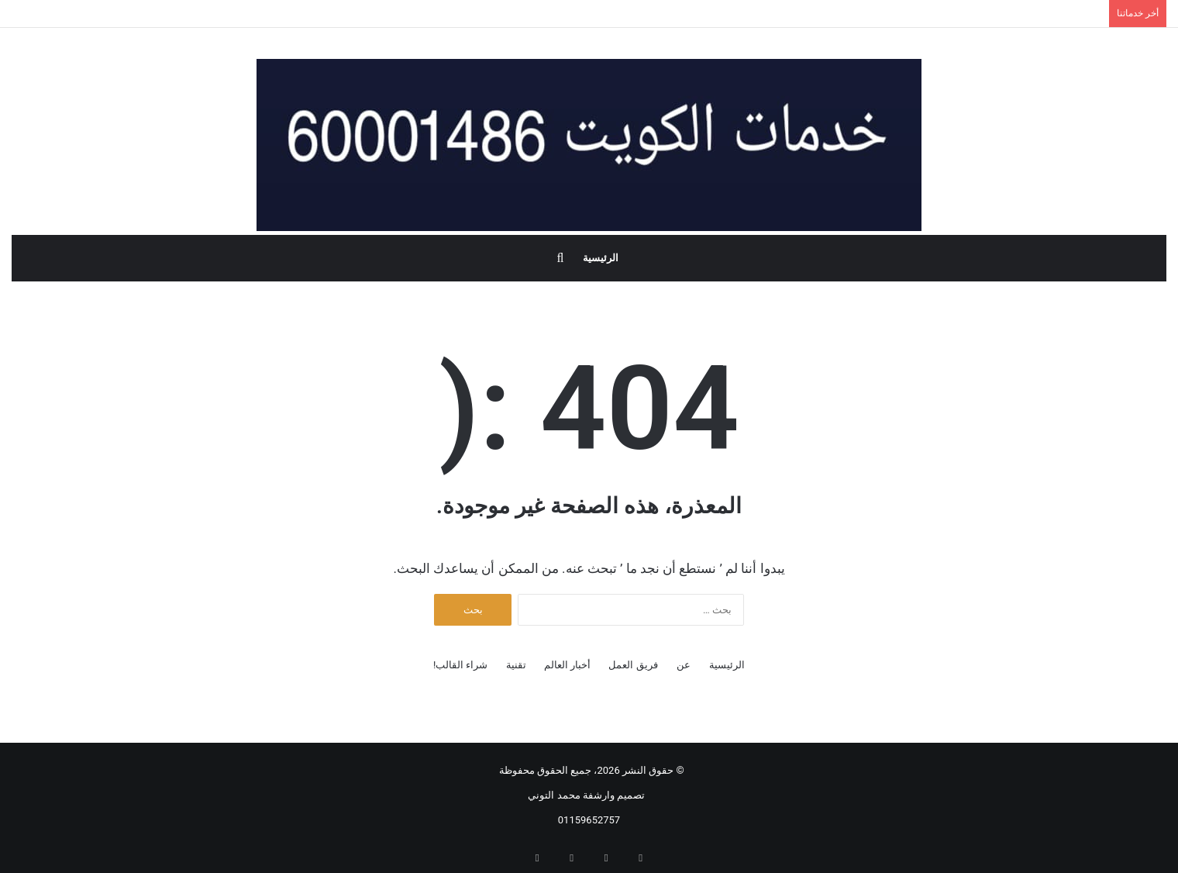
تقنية (516, 665)
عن (684, 665)
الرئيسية (600, 258)
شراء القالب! (460, 665)
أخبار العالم (567, 665)
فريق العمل (632, 665)
